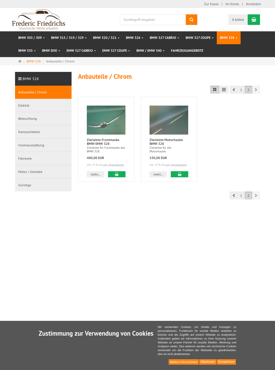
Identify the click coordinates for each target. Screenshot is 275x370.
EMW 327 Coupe (116, 50)
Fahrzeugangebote (187, 50)
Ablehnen (207, 362)
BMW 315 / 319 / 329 (69, 37)
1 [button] (241, 90)
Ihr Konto (232, 4)
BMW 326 (134, 37)
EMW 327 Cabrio (81, 50)
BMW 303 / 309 (31, 37)
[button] (234, 90)
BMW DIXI (51, 50)
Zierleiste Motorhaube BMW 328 (166, 142)
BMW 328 (228, 37)
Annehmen (226, 362)
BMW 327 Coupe (200, 37)
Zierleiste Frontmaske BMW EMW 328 (103, 142)
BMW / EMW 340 (150, 50)
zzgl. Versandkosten (113, 164)
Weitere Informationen (183, 362)
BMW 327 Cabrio (164, 37)
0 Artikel (238, 19)
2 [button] (248, 90)
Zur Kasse (211, 4)
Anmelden (253, 4)
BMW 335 (27, 50)
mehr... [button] (95, 174)
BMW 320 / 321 (106, 37)
